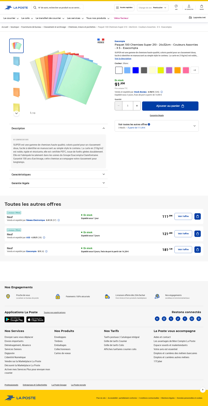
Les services (73, 18)
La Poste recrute (78, 384)
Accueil (5, 27)
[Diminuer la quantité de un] (118, 105)
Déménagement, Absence (18, 345)
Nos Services (14, 331)
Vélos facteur (121, 18)
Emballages (60, 345)
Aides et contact (162, 337)
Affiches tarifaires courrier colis (120, 349)
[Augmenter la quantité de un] (137, 105)
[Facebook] (185, 318)
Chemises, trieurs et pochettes (81, 27)
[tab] (16, 46)
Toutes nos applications (54, 312)
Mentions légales (168, 398)
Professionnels (11, 384)
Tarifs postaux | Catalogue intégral (121, 337)
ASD (28, 237)
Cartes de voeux (62, 353)
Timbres (58, 341)
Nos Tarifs (111, 331)
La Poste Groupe (59, 384)
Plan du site (101, 398)
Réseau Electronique (35, 220)
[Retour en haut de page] (203, 390)
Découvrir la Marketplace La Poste (22, 365)
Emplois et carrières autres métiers (171, 357)
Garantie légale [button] (157, 115)
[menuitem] (11, 18)
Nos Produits (64, 331)
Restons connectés (186, 312)
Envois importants (14, 341)
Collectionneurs (62, 349)
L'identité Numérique (15, 357)
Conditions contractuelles (149, 398)
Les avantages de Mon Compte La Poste (174, 341)
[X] (171, 318)
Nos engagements (173, 295)
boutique (15, 27)
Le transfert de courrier (48, 18)
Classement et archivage (55, 27)
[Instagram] (164, 318)
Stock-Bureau (140, 92)
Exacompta (120, 41)
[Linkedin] (157, 318)
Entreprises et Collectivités (35, 384)
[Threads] (198, 318)
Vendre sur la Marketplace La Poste (23, 361)
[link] (118, 70)
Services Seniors (13, 349)
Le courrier (9, 18)
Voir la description (123, 58)
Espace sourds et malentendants (170, 345)
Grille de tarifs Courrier (115, 341)
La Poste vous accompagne (175, 331)
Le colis (25, 18)
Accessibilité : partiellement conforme (122, 398)
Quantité (118, 99)
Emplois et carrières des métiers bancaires (175, 353)
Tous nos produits (96, 18)
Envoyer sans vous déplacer (19, 337)
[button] (176, 7)
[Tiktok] (178, 318)
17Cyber (158, 361)
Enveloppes (60, 337)
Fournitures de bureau (31, 27)
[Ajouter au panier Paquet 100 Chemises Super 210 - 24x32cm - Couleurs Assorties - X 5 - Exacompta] (170, 106)
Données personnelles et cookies (189, 398)
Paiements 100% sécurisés (78, 296)
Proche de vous (23, 295)
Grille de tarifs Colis (114, 345)
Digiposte (9, 353)
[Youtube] (192, 318)
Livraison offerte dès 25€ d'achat (130, 295)
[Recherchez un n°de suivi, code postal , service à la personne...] (57, 7)
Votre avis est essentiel (165, 349)
